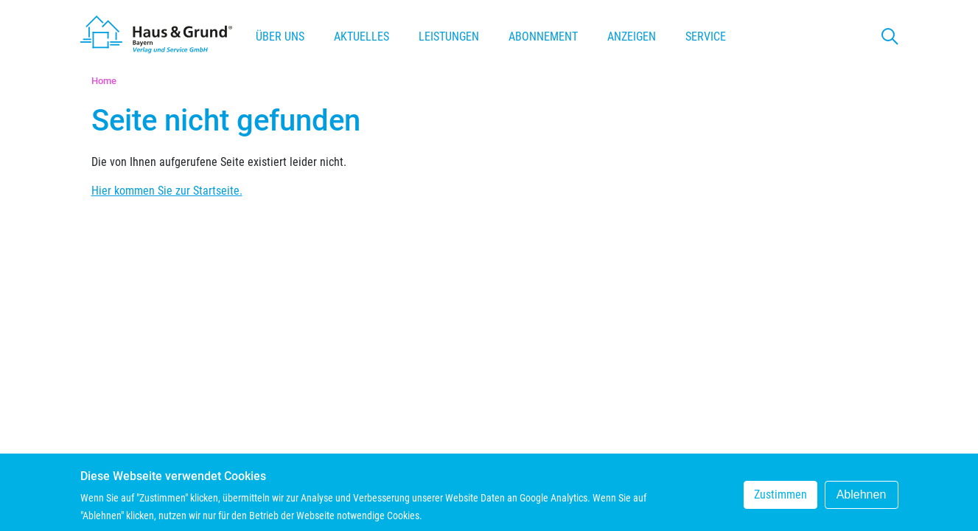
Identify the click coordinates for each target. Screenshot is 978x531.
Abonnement (543, 37)
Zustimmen (780, 498)
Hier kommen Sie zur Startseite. (166, 191)
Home (103, 80)
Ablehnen (861, 498)
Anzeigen (631, 37)
